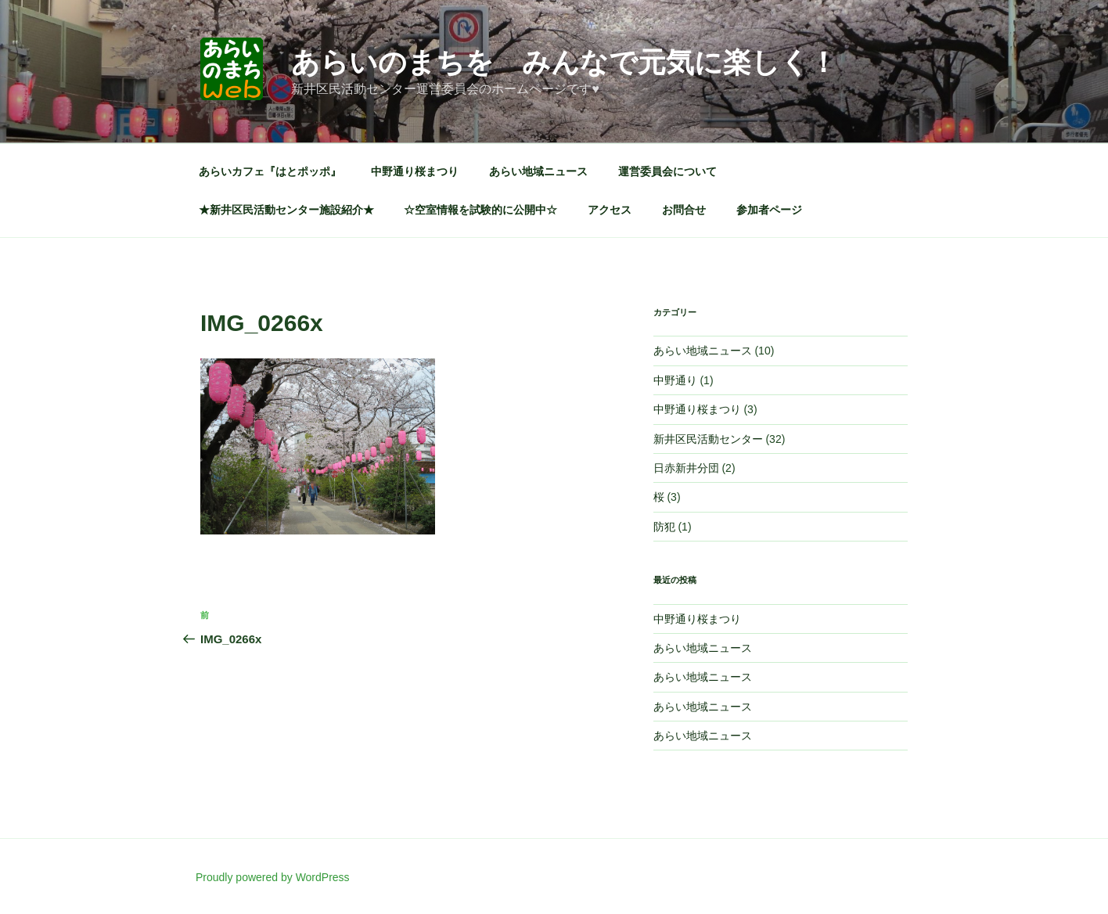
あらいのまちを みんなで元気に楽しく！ (564, 62)
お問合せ (684, 209)
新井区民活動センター (708, 439)
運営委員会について (667, 171)
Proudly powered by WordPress (273, 877)
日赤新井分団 (686, 468)
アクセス (609, 209)
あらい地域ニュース (538, 171)
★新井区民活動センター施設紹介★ (286, 209)
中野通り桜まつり (415, 171)
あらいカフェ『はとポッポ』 (270, 171)
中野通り (675, 380)
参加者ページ (769, 209)
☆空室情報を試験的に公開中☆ (480, 209)
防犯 (664, 526)
